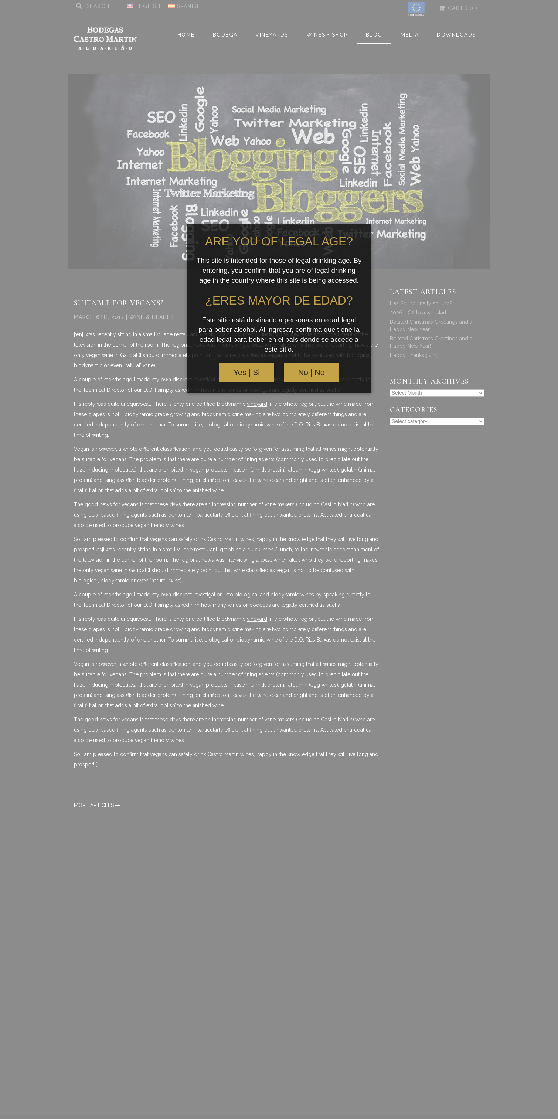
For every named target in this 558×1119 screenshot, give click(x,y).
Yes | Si (247, 372)
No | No (311, 372)
